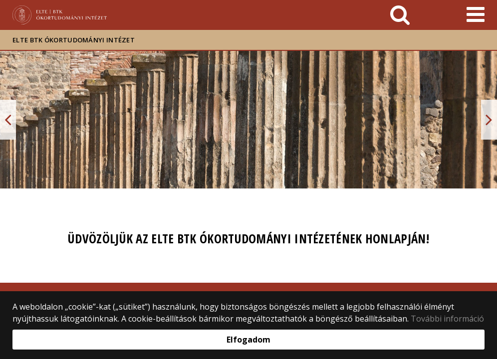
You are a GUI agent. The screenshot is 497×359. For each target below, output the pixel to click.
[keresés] (400, 15)
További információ (447, 318)
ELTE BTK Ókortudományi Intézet (73, 39)
